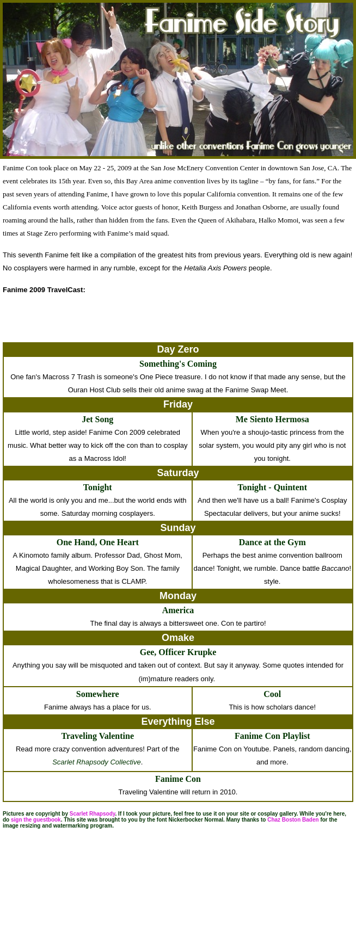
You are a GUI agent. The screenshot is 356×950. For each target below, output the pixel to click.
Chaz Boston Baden (292, 820)
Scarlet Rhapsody (92, 814)
